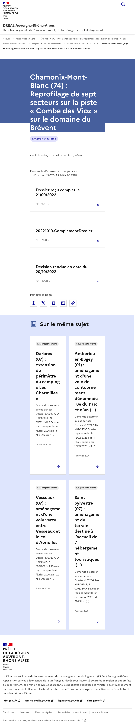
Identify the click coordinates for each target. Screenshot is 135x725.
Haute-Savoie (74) (76, 43)
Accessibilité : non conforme (72, 712)
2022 (92, 43)
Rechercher (123, 4)
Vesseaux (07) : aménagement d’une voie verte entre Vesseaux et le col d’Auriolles (48, 520)
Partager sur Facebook (33, 303)
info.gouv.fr (10, 701)
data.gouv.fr (94, 701)
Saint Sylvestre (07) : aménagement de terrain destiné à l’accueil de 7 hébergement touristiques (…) (87, 531)
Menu (130, 4)
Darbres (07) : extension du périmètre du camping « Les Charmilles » (48, 376)
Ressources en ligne (25, 38)
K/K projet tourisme (44, 139)
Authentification (100, 712)
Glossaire (24, 712)
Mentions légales (43, 712)
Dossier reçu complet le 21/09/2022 (58, 192)
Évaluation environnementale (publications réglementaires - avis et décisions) (79, 38)
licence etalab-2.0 (74, 720)
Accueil (6, 38)
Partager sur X (43, 303)
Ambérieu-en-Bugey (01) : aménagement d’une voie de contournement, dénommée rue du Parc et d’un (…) (87, 381)
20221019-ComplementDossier (64, 231)
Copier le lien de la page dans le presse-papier (72, 303)
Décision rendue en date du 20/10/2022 (61, 269)
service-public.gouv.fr (37, 701)
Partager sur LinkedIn (53, 303)
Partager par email (63, 303)
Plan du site (8, 712)
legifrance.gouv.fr (68, 701)
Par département (52, 43)
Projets (35, 43)
